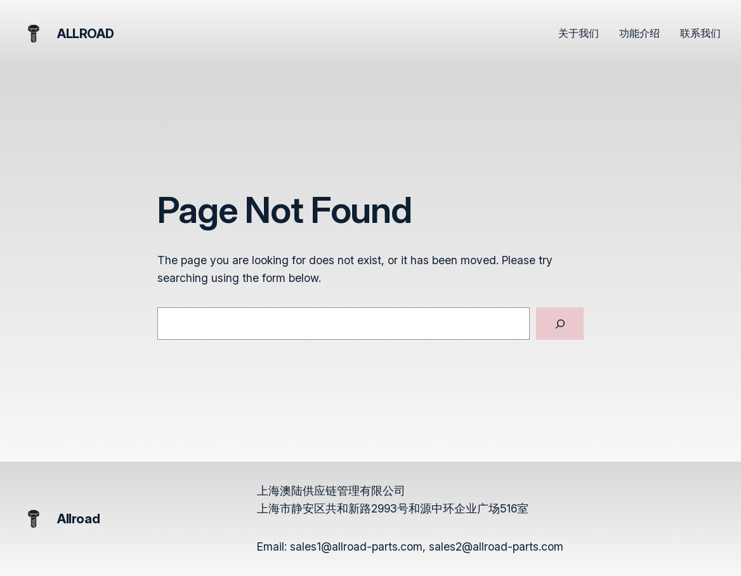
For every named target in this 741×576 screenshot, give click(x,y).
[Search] (560, 323)
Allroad (85, 33)
